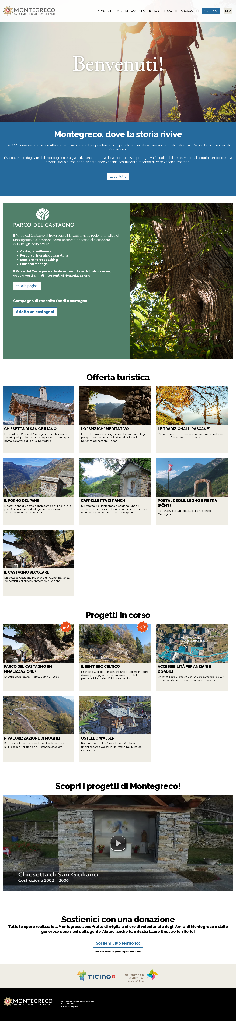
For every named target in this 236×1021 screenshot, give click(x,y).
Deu (228, 10)
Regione (155, 10)
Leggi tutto (118, 176)
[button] (118, 843)
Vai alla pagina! (27, 286)
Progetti (170, 10)
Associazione (190, 10)
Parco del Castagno (130, 10)
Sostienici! (211, 10)
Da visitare (104, 10)
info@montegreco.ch (71, 1006)
